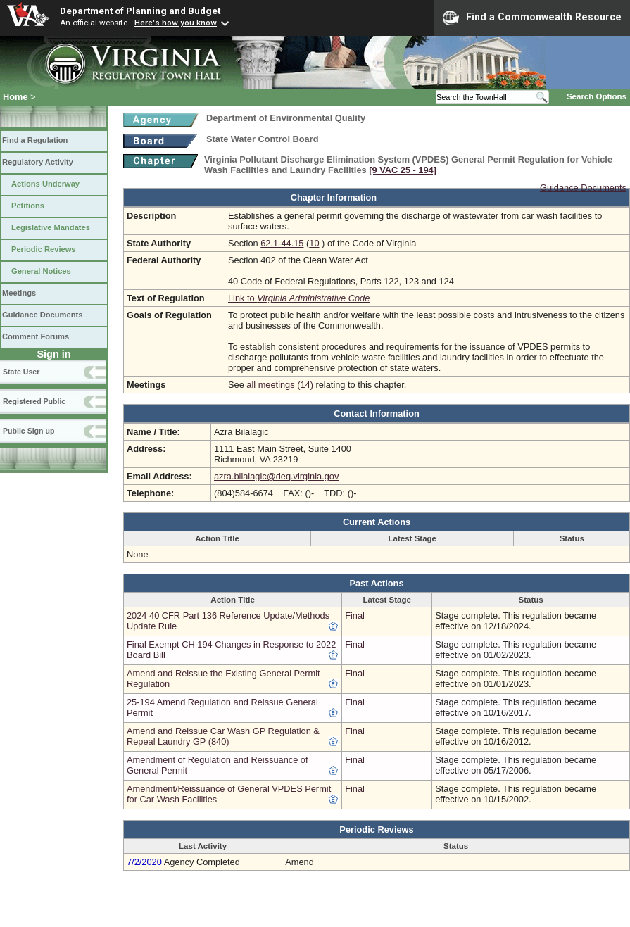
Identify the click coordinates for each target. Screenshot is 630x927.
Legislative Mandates (50, 227)
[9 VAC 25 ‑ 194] (402, 170)
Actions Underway (45, 183)
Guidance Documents (42, 314)
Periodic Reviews (43, 249)
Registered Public (34, 401)
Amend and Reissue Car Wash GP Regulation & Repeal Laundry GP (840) (223, 736)
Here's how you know (175, 22)
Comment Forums (35, 336)
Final (355, 615)
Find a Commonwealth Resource (532, 18)
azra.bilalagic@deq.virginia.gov (276, 476)
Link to (299, 298)
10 (314, 243)
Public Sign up (28, 431)
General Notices (41, 271)
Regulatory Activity (37, 162)
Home (15, 97)
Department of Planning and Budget (140, 10)
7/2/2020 (144, 862)
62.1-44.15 (281, 243)
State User (21, 371)
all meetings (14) (279, 384)
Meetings (19, 293)
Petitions (27, 205)
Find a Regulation (35, 140)
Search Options (596, 96)
